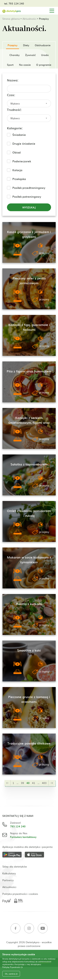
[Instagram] (29, 928)
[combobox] (29, 103)
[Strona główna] (11, 11)
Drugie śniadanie (23, 143)
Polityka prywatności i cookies (20, 894)
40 (28, 783)
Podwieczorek (21, 161)
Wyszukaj (29, 207)
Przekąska (19, 179)
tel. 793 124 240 (14, 3)
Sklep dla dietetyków (14, 866)
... (17, 783)
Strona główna (11, 18)
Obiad (16, 152)
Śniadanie (19, 135)
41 (33, 783)
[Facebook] (15, 928)
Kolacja (17, 170)
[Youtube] (43, 928)
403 (44, 783)
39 (22, 783)
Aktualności (29, 18)
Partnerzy (8, 880)
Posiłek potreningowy (26, 196)
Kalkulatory (9, 873)
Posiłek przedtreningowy (28, 188)
